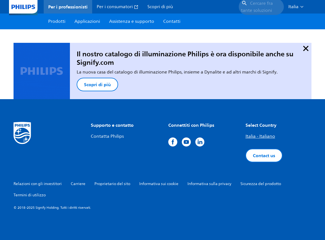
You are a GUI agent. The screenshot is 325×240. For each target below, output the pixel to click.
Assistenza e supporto (131, 21)
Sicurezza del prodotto (260, 184)
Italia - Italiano (260, 136)
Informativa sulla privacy (209, 184)
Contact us (264, 155)
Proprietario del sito (112, 184)
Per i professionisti (68, 6)
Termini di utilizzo (30, 195)
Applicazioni (87, 21)
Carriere (78, 184)
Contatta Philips (107, 136)
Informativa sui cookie (158, 184)
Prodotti (56, 21)
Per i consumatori (117, 6)
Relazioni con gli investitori (38, 184)
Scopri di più (160, 6)
